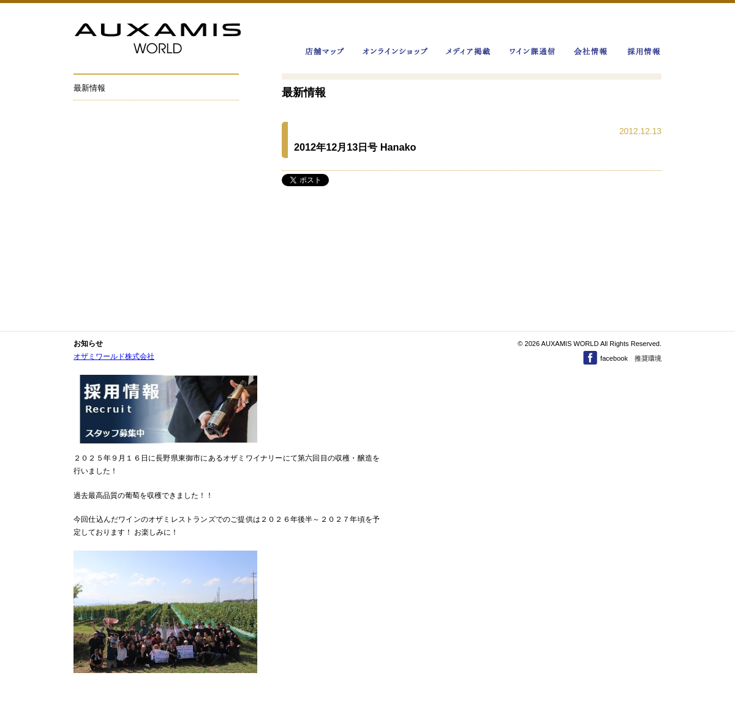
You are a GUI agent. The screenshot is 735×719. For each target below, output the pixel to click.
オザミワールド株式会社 (114, 356)
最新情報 (89, 87)
